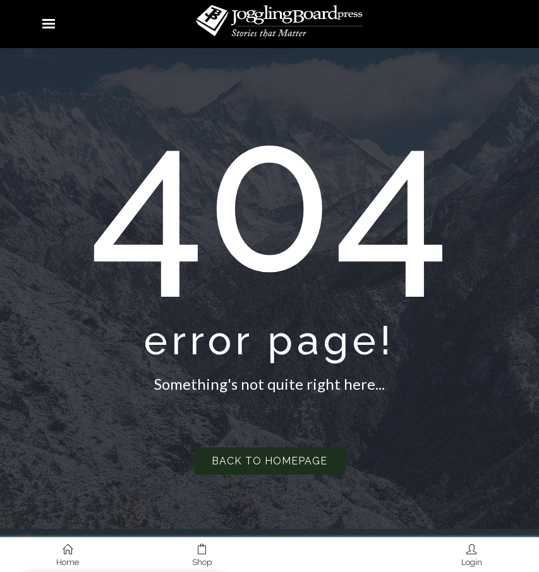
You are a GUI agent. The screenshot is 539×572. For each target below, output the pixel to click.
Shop (202, 555)
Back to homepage (269, 461)
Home (67, 555)
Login (471, 555)
